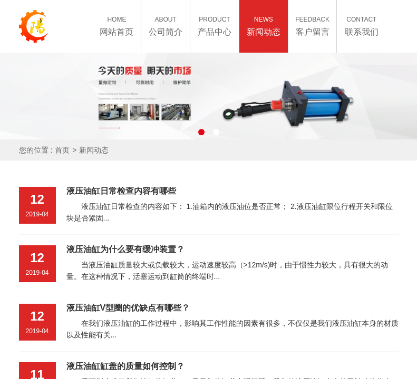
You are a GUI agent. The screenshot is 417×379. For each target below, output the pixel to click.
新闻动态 (94, 150)
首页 (62, 150)
